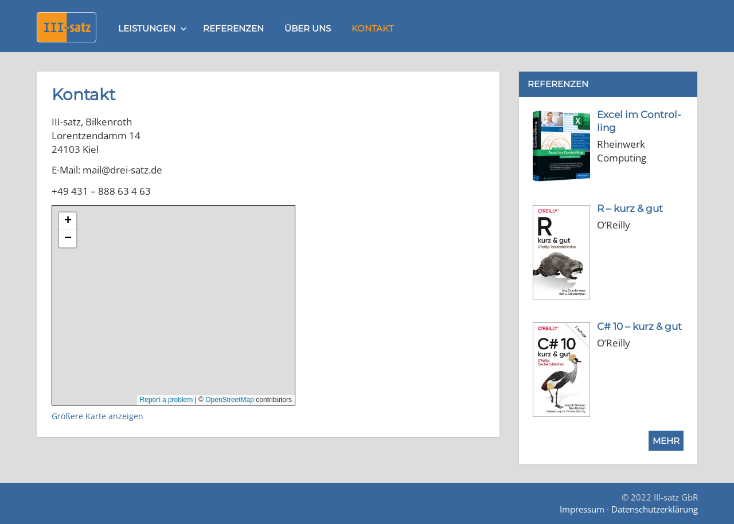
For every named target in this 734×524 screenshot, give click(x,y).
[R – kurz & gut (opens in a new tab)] (630, 208)
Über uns (307, 28)
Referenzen (233, 28)
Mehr (666, 440)
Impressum (582, 509)
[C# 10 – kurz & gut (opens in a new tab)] (639, 326)
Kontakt (373, 28)
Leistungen (152, 28)
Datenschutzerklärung (654, 509)
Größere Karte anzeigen (97, 416)
